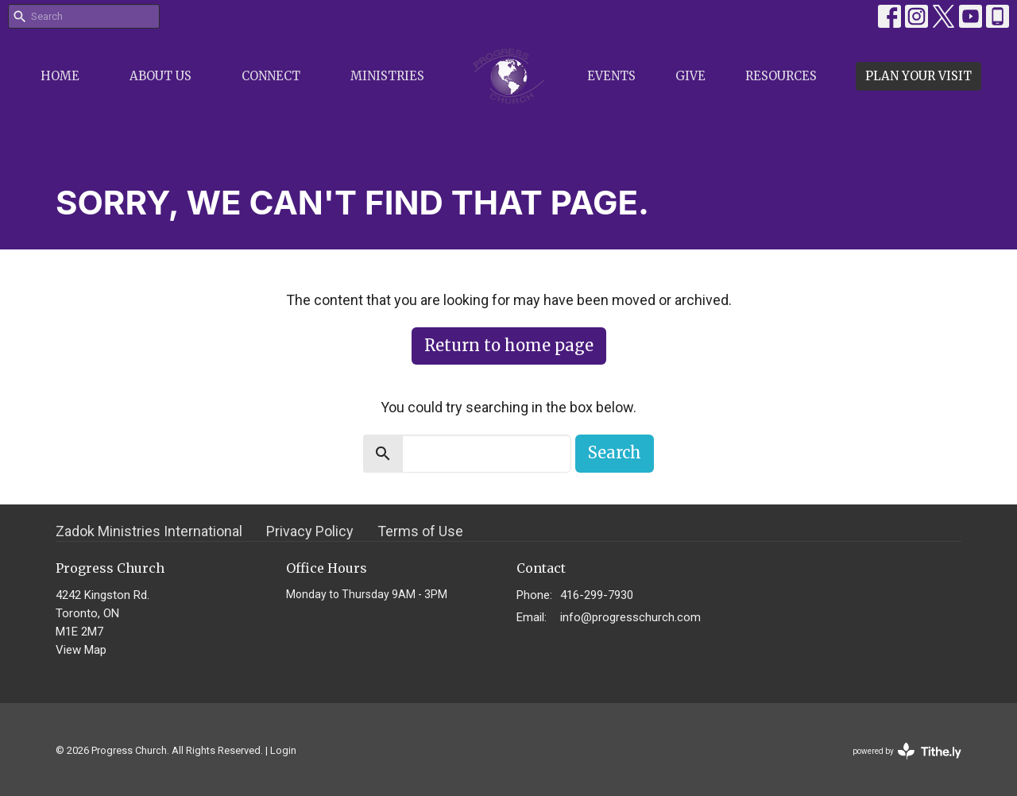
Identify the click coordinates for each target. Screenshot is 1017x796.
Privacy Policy (310, 531)
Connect (271, 75)
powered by (907, 751)
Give (690, 75)
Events (611, 75)
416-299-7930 (596, 595)
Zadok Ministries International (149, 531)
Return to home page (509, 345)
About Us (160, 75)
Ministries (387, 75)
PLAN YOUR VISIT (918, 75)
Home (60, 75)
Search (614, 452)
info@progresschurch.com (630, 617)
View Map (81, 650)
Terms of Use (420, 531)
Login (283, 750)
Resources (781, 75)
